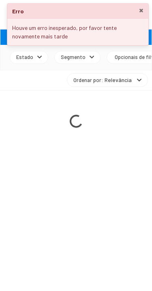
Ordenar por (107, 79)
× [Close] (141, 10)
